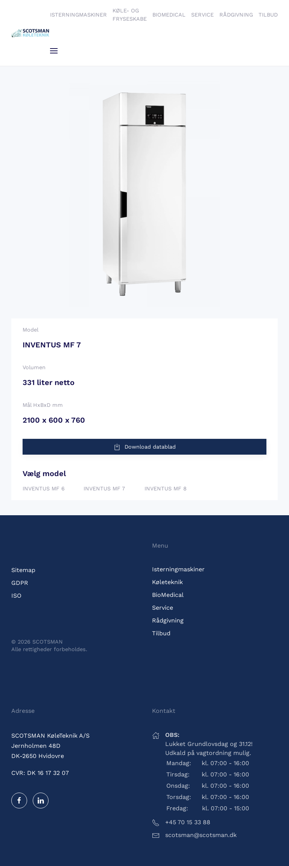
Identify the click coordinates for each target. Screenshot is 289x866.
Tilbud (268, 15)
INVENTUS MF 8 (165, 489)
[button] (54, 51)
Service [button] (202, 15)
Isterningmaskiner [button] (78, 15)
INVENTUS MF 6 (44, 489)
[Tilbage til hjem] (30, 33)
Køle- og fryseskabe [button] (130, 15)
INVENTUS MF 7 (104, 489)
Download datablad (144, 447)
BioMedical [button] (169, 15)
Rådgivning (236, 15)
